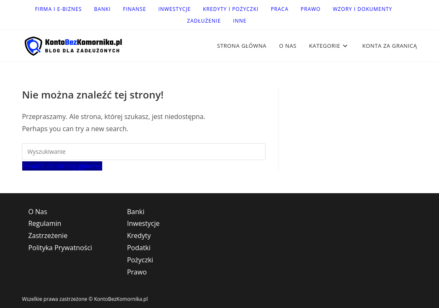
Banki (102, 9)
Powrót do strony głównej (62, 166)
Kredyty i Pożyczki (230, 9)
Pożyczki (140, 259)
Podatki (138, 247)
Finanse (134, 9)
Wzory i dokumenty (362, 9)
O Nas (37, 211)
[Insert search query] (144, 151)
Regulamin (44, 223)
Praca (279, 9)
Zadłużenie (204, 20)
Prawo (311, 9)
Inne (239, 20)
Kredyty (139, 235)
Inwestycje (174, 9)
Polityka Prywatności (60, 247)
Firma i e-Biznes (58, 9)
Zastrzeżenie (47, 235)
